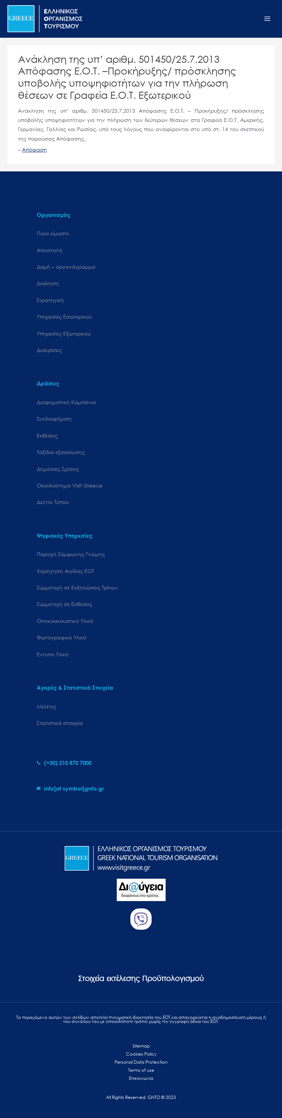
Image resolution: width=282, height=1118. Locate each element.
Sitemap (141, 1046)
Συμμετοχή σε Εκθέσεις (64, 603)
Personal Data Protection (141, 1062)
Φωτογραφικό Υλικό (61, 637)
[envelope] (70, 788)
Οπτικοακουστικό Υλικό (65, 620)
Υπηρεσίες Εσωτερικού (64, 316)
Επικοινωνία (141, 1078)
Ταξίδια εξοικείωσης (61, 452)
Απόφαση (34, 149)
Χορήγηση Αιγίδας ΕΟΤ (65, 570)
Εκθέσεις (47, 435)
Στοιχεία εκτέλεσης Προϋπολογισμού (141, 978)
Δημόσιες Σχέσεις (58, 468)
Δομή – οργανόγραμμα (66, 266)
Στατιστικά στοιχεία (60, 722)
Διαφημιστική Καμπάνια (66, 402)
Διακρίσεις (49, 349)
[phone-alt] (64, 762)
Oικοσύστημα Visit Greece (69, 485)
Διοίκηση (48, 283)
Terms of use (141, 1070)
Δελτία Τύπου (53, 501)
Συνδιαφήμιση (54, 418)
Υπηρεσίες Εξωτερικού (64, 333)
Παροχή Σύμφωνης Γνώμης (71, 554)
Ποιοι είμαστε (53, 233)
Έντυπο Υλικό (53, 654)
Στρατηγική (50, 300)
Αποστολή (49, 250)
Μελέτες (46, 706)
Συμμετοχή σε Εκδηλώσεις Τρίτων (77, 587)
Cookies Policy (141, 1054)
